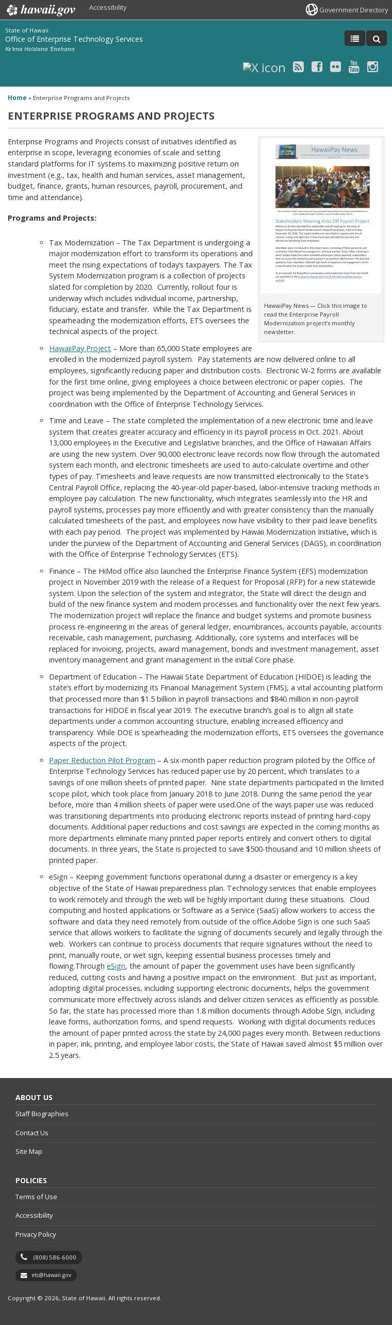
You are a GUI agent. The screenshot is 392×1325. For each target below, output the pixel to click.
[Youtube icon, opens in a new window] (354, 66)
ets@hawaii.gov (51, 1275)
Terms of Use (36, 1196)
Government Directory (353, 9)
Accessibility (107, 7)
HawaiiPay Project (80, 348)
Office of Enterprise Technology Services (74, 39)
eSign (116, 966)
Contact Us (31, 1132)
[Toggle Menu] (355, 38)
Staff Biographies (42, 1113)
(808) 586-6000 (55, 1257)
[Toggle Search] (376, 38)
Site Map (28, 1151)
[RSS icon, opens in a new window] (298, 66)
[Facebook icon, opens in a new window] (317, 66)
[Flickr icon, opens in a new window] (335, 66)
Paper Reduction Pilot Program (102, 760)
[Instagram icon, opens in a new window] (372, 66)
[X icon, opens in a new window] (264, 66)
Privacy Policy (35, 1234)
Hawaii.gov (40, 10)
